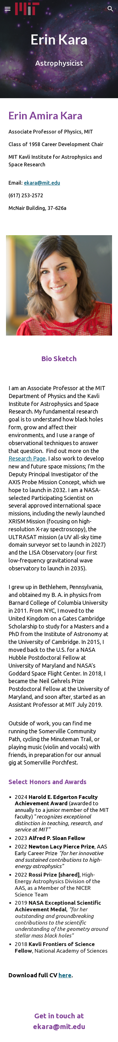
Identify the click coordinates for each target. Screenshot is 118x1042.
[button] (7, 8)
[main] (59, 39)
